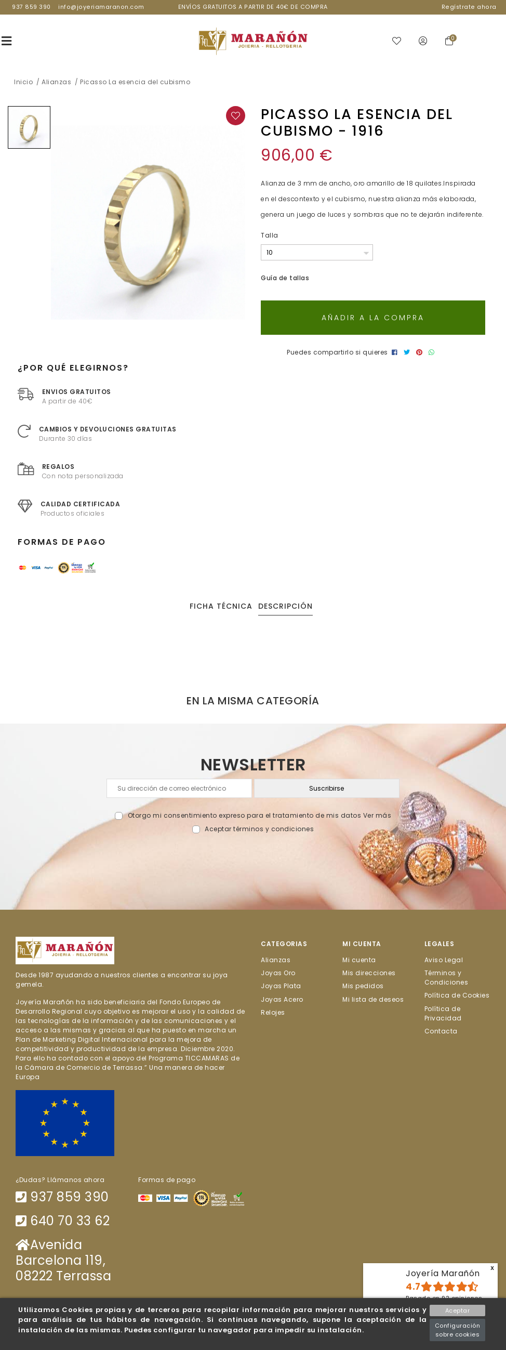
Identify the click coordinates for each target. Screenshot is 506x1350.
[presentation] (253, 859)
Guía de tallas (285, 278)
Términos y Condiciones (446, 978)
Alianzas (275, 960)
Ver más (377, 815)
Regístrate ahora (469, 7)
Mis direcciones (369, 973)
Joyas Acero (282, 999)
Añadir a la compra (373, 318)
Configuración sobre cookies (458, 1330)
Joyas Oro (278, 973)
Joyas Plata (281, 986)
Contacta (441, 1031)
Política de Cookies (457, 995)
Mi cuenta (359, 960)
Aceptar (457, 1310)
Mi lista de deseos (373, 999)
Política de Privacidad (443, 1013)
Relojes (273, 1012)
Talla (269, 235)
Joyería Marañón (443, 1273)
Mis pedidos (363, 986)
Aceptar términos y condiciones (259, 829)
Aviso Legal (443, 960)
